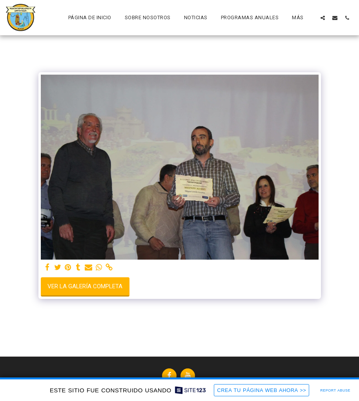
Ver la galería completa (84, 286)
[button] (322, 17)
